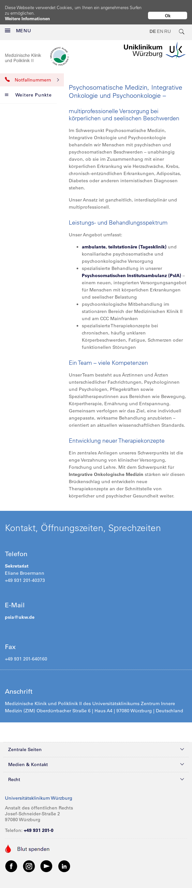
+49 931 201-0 (38, 825)
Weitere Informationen (27, 18)
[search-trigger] (182, 26)
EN (160, 26)
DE (153, 26)
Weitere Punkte (28, 90)
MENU (18, 25)
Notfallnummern (32, 75)
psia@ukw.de (20, 612)
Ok (167, 15)
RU (167, 26)
